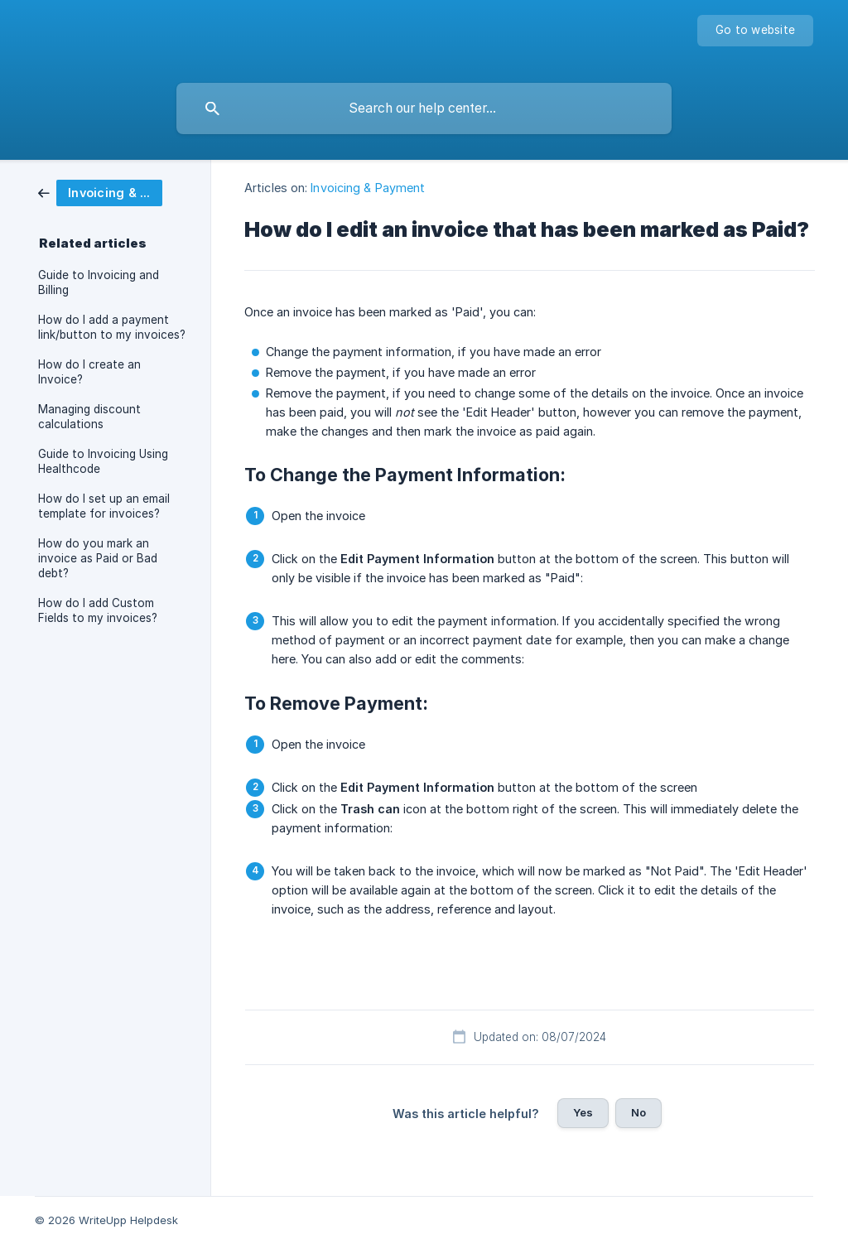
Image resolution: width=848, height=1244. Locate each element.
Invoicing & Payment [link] (368, 188)
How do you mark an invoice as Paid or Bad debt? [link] (97, 558)
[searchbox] (424, 108)
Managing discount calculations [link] (89, 417)
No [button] (638, 1112)
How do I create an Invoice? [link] (89, 372)
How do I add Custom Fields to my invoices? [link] (97, 610)
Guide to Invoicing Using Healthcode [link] (103, 461)
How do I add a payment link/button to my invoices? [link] (112, 327)
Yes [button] (583, 1112)
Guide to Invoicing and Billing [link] (98, 282)
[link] (100, 192)
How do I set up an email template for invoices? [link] (104, 506)
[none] (755, 30)
